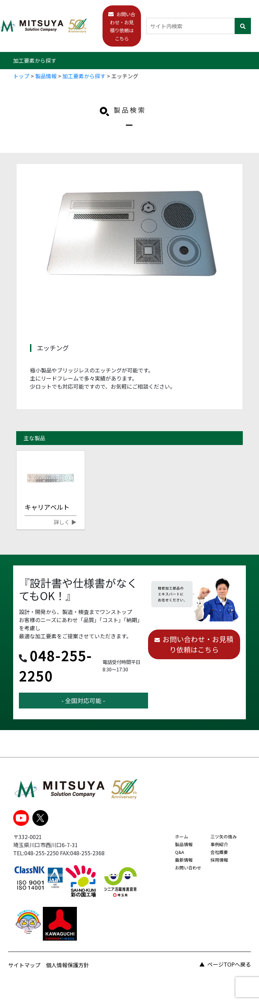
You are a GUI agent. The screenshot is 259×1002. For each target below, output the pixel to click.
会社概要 (219, 852)
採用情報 (219, 860)
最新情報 (184, 860)
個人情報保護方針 (67, 965)
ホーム (181, 836)
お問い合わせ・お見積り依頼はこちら (198, 644)
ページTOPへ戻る (229, 964)
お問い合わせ (188, 867)
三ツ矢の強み (223, 836)
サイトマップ (24, 965)
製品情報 (184, 844)
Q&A (179, 852)
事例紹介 (219, 844)
